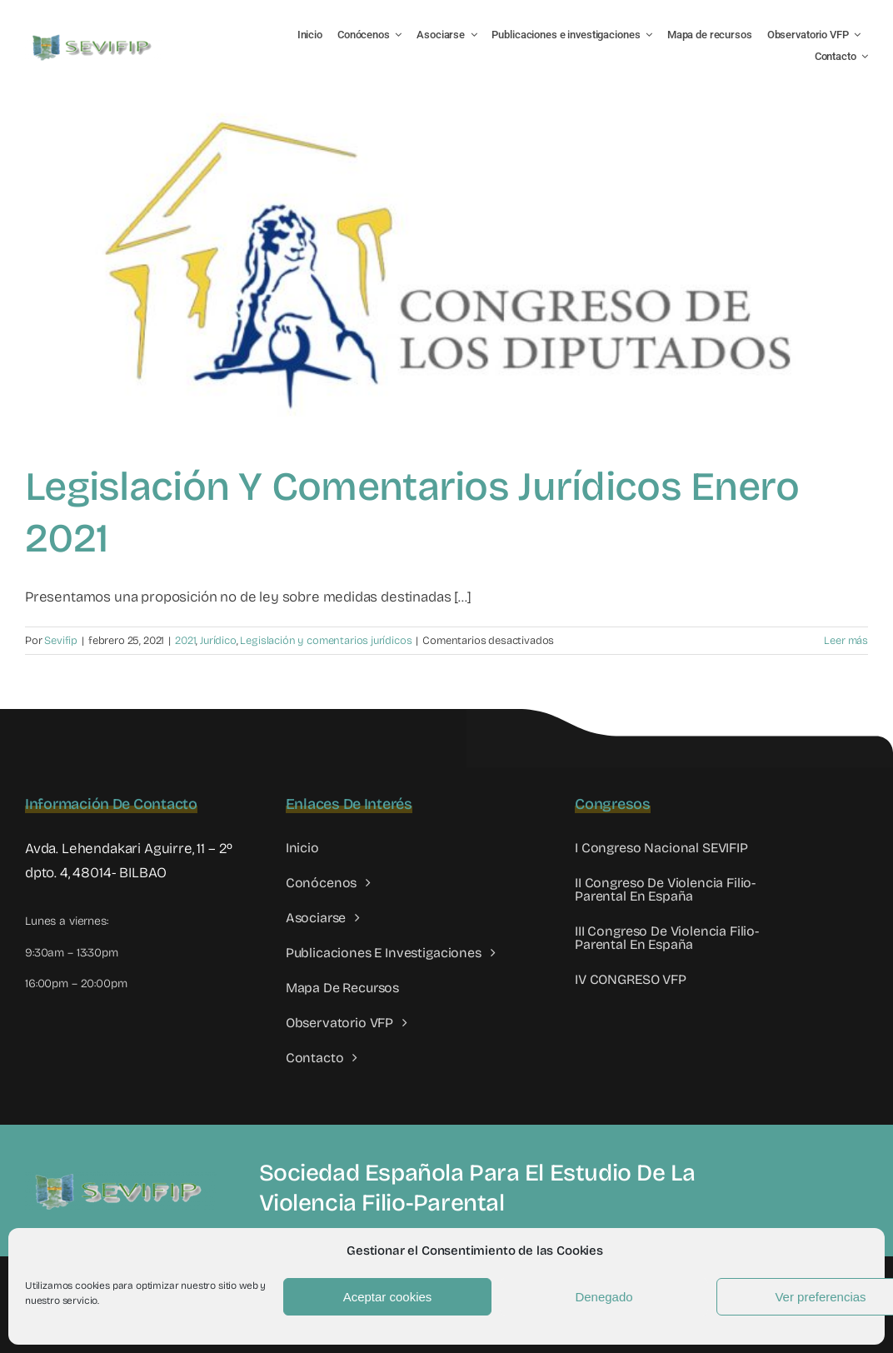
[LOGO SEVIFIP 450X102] (93, 38)
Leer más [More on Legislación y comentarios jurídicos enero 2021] (846, 640)
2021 (185, 640)
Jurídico (218, 640)
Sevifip (60, 640)
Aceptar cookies (387, 1297)
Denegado (603, 1297)
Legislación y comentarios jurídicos (326, 640)
